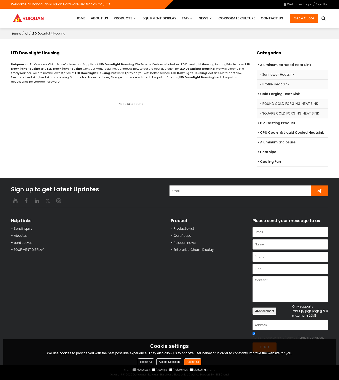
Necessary (141, 369)
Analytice (159, 369)
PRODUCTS (123, 18)
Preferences (178, 369)
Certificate (182, 235)
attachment (264, 311)
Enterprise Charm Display (194, 250)
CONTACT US (272, 18)
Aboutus (20, 235)
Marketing (198, 369)
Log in (308, 4)
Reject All (146, 361)
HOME (80, 18)
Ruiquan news (185, 242)
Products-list (184, 228)
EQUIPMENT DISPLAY (159, 18)
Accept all (193, 361)
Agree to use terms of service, (288, 336)
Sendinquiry (23, 228)
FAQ (185, 18)
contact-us (23, 242)
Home (16, 33)
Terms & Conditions (311, 337)
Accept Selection (169, 361)
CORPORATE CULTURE (236, 18)
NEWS (203, 18)
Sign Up (321, 4)
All (26, 33)
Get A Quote (304, 18)
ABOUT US (99, 18)
